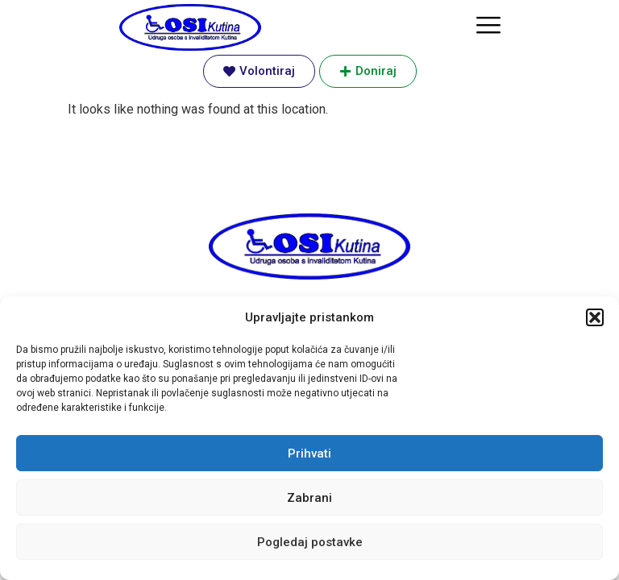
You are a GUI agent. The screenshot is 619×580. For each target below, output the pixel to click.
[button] (595, 317)
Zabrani (309, 498)
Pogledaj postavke (310, 542)
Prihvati (309, 453)
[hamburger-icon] (488, 27)
